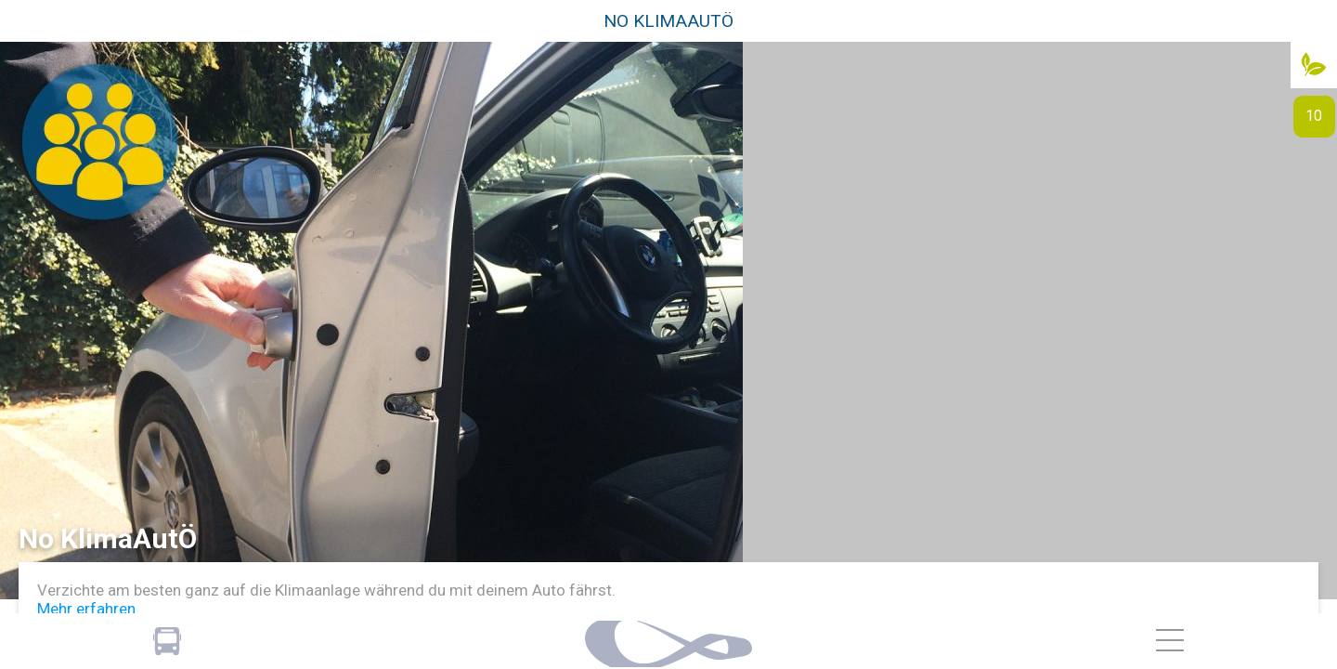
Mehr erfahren (86, 608)
